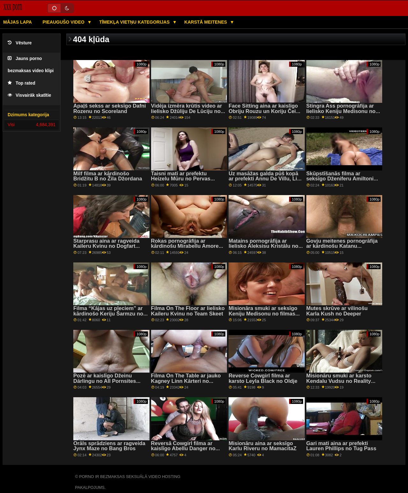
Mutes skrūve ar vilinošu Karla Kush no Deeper (337, 311)
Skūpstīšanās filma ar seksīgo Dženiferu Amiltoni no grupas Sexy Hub (340, 179)
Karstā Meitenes (206, 22)
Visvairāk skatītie (29, 95)
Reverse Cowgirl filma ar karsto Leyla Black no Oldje (263, 378)
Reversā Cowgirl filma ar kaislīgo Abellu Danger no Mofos (183, 448)
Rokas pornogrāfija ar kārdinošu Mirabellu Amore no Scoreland (185, 246)
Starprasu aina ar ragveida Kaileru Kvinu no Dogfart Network (106, 246)
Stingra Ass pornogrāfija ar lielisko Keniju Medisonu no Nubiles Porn (340, 111)
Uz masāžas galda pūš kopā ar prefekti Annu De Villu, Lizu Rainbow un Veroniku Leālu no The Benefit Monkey (266, 182)
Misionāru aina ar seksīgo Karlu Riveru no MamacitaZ (262, 446)
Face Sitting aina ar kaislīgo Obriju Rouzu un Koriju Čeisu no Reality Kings (265, 111)
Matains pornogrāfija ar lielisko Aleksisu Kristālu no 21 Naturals (263, 246)
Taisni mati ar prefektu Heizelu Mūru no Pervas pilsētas (180, 179)
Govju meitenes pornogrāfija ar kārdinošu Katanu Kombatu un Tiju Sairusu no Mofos (342, 249)
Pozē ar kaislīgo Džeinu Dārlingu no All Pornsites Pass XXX (104, 381)
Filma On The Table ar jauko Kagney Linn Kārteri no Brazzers (186, 381)
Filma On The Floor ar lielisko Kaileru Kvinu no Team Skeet (188, 311)
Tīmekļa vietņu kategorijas (135, 22)
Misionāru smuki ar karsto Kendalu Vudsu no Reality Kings (339, 381)
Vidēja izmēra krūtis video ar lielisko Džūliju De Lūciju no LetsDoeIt (186, 111)
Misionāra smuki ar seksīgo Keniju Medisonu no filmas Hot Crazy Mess (263, 313)
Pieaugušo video (63, 22)
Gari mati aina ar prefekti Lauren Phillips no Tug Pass (341, 446)
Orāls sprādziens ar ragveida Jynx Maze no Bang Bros (109, 446)
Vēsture (20, 43)
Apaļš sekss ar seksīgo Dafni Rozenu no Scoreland (109, 108)
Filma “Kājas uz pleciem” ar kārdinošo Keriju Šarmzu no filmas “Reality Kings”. (108, 313)
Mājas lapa (17, 22)
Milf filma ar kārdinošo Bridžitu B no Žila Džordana (107, 176)
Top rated (21, 83)
